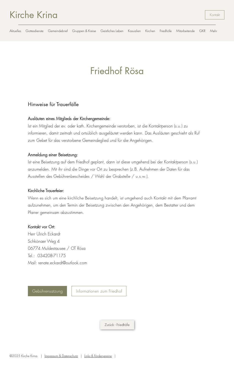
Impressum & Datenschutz (61, 356)
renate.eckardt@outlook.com (62, 262)
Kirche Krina (34, 15)
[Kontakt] (214, 14)
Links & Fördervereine (98, 356)
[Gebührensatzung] (47, 291)
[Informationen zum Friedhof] (99, 291)
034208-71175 (51, 255)
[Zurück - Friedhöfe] (117, 324)
